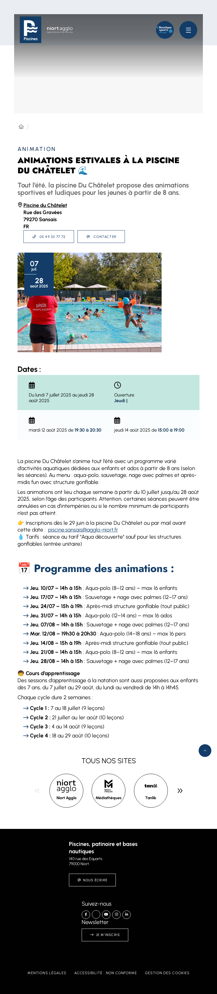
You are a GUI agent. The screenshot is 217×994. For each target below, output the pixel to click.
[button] (165, 30)
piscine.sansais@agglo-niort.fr (83, 529)
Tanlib (150, 797)
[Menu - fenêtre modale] (188, 30)
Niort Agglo (67, 797)
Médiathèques (108, 797)
